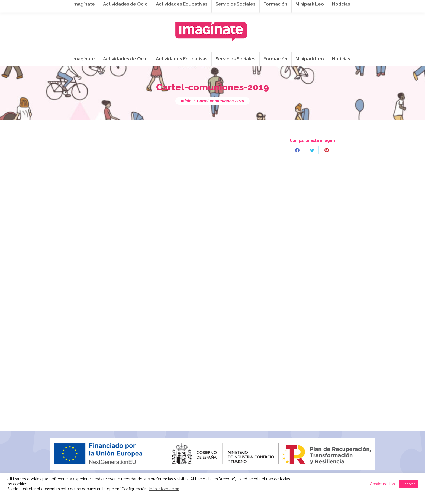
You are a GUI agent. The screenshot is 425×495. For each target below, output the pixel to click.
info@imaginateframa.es (186, 6)
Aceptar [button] (408, 484)
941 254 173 (140, 6)
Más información (164, 488)
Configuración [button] (382, 483)
